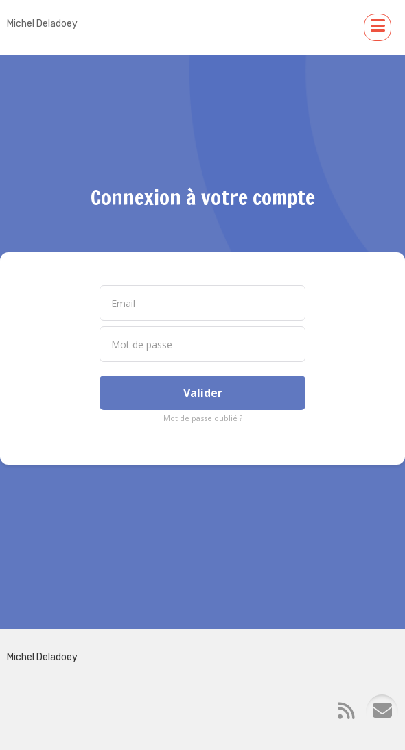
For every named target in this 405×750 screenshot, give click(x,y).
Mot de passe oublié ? (202, 418)
